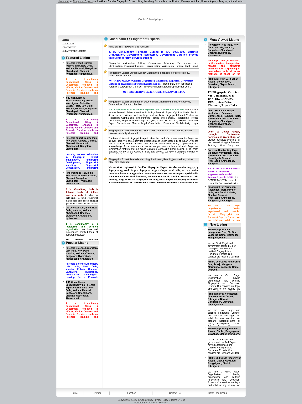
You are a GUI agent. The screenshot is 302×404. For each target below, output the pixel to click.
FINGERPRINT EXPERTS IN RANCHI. (129, 46)
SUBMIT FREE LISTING (74, 51)
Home (74, 393)
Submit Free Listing (217, 393)
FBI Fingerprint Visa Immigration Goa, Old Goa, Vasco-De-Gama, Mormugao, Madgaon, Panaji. (223, 233)
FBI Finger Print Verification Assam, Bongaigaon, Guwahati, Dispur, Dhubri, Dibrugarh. (223, 83)
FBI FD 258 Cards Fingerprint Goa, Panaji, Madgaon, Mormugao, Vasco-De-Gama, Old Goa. (224, 265)
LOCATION (68, 43)
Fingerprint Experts (82, 1)
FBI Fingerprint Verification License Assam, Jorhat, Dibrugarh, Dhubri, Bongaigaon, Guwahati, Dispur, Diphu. (222, 299)
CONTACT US (69, 47)
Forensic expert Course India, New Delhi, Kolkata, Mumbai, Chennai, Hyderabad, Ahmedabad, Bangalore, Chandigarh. (82, 143)
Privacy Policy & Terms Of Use (169, 400)
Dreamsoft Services (158, 402)
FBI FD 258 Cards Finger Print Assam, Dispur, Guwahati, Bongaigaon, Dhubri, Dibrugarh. (224, 362)
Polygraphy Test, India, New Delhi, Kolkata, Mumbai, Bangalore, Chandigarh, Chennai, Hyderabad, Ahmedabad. (223, 50)
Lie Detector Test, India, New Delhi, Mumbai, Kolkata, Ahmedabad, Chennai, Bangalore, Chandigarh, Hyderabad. (81, 213)
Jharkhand (63, 1)
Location (131, 393)
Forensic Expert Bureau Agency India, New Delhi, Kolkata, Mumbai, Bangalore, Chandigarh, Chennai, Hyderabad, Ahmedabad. (81, 68)
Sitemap (97, 393)
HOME (65, 39)
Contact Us (174, 393)
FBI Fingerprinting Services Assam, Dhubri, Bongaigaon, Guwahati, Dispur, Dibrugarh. (224, 331)
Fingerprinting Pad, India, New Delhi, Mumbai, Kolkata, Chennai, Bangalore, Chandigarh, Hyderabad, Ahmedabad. (81, 178)
